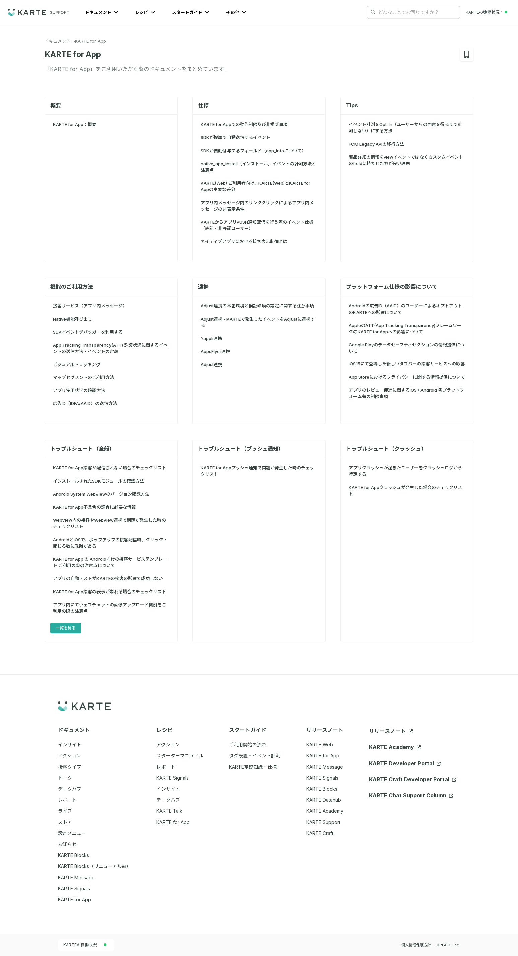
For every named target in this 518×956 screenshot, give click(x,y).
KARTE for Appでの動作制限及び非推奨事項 (244, 124)
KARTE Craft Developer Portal (412, 779)
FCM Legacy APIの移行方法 (376, 144)
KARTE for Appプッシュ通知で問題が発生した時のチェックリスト (257, 471)
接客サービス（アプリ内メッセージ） (90, 305)
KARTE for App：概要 (74, 124)
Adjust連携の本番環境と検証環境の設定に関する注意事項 (257, 305)
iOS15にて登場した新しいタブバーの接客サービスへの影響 (407, 364)
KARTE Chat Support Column (411, 795)
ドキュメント (101, 12)
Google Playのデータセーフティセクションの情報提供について (406, 348)
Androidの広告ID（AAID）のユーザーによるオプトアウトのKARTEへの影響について (405, 309)
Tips (352, 105)
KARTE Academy (324, 811)
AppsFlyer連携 (215, 351)
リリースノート (391, 731)
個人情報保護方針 (416, 945)
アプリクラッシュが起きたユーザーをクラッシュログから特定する (405, 471)
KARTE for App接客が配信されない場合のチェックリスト (109, 467)
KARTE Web (319, 744)
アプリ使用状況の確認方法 (79, 390)
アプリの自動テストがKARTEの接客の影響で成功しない (108, 578)
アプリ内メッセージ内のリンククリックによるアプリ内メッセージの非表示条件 (257, 206)
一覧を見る (66, 627)
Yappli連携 (211, 338)
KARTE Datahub (323, 800)
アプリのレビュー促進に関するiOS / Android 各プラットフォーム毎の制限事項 (406, 393)
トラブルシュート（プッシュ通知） (241, 448)
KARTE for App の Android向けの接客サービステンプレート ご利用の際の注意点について (110, 562)
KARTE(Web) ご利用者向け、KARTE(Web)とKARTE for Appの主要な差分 (255, 186)
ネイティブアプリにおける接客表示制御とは (244, 241)
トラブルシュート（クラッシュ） (386, 448)
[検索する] (373, 12)
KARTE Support (323, 822)
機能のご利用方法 (71, 286)
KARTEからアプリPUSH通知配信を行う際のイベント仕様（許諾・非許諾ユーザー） (257, 225)
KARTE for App (90, 41)
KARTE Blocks (321, 789)
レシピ (145, 12)
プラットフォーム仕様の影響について (391, 286)
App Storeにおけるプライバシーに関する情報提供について (407, 377)
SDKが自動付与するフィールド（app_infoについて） (253, 150)
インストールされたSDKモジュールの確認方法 (98, 481)
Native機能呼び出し (72, 319)
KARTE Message (324, 767)
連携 (203, 286)
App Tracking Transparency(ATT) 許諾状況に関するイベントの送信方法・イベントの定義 (110, 348)
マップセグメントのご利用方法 (83, 377)
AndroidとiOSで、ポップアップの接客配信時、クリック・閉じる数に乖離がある (110, 543)
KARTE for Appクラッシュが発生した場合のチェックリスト (405, 490)
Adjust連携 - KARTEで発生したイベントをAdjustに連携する (258, 322)
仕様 (203, 105)
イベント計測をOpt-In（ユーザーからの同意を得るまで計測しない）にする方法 (405, 127)
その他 (236, 12)
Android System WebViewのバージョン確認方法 (101, 494)
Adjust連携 (211, 364)
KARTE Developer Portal (405, 763)
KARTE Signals (322, 778)
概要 (55, 105)
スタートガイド (190, 12)
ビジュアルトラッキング (77, 364)
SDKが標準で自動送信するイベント (235, 137)
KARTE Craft (319, 833)
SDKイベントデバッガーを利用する (88, 332)
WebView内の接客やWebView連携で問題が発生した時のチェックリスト (109, 523)
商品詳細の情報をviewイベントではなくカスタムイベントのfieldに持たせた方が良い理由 (406, 160)
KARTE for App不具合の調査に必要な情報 (94, 507)
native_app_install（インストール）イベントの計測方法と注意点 (258, 167)
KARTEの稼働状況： (84, 944)
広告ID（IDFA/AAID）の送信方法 (85, 403)
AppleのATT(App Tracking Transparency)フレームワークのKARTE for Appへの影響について (405, 328)
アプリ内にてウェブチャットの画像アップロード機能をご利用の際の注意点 (109, 608)
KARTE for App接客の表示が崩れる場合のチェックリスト (109, 591)
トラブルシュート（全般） (82, 448)
